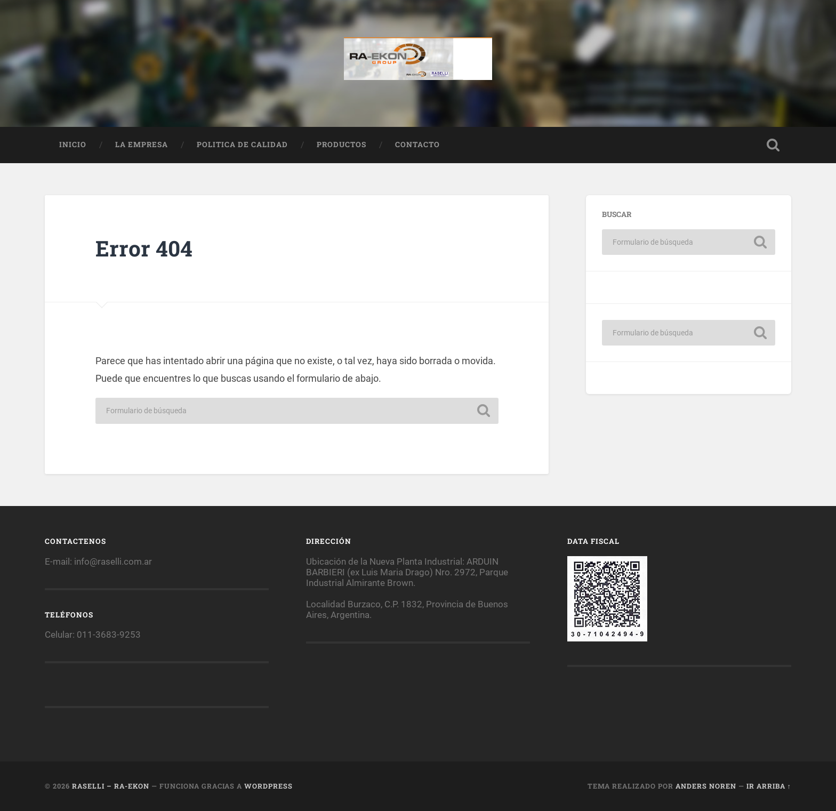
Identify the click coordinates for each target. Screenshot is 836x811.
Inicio (72, 144)
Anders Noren (706, 786)
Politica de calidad (242, 144)
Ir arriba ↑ (768, 786)
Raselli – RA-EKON (110, 786)
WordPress (268, 786)
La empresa (141, 144)
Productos (341, 144)
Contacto (417, 144)
